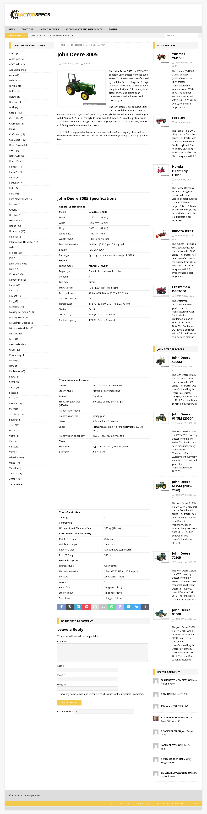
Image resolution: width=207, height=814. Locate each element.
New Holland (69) (18, 344)
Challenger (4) (16, 123)
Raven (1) (14, 360)
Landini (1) (14, 285)
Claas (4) (13, 128)
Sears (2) (13, 398)
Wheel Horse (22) (18, 457)
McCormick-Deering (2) (21, 322)
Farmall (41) (15, 166)
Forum (117, 29)
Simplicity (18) (16, 414)
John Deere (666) (18, 263)
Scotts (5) (14, 392)
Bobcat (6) (14, 91)
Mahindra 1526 (181, 705)
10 (176, 66)
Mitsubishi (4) (16, 333)
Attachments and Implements (86, 29)
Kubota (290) (16, 274)
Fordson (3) (15, 204)
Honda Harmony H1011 (180, 170)
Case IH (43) (15, 112)
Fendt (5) (14, 177)
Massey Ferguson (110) (21, 312)
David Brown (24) (18, 145)
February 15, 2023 (183, 423)
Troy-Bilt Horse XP (170, 721)
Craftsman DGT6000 (181, 289)
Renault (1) (15, 365)
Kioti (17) (14, 269)
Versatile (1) (15, 446)
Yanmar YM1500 (178, 56)
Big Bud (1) (15, 85)
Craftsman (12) (17, 134)
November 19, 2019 (184, 122)
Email (60, 675)
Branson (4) (15, 102)
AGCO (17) (14, 53)
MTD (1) (13, 339)
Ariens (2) (14, 75)
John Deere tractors (170, 349)
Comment (62, 641)
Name (60, 665)
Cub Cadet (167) (17, 139)
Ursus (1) (14, 430)
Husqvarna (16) (17, 231)
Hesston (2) (15, 215)
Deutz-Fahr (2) (16, 161)
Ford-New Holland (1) (20, 199)
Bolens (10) (15, 96)
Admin (87, 63)
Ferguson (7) (15, 182)
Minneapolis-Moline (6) (21, 328)
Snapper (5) (15, 419)
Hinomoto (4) (16, 220)
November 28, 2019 (184, 235)
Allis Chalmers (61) (18, 69)
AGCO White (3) (17, 64)
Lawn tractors (50, 29)
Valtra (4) (14, 435)
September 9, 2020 (184, 62)
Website (61, 684)
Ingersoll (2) (15, 236)
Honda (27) (15, 225)
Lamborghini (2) (17, 279)
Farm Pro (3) (15, 172)
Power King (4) (17, 355)
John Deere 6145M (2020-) (182, 416)
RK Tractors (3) (17, 371)
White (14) (14, 462)
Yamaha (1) (15, 468)
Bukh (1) (13, 107)
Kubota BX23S (183, 231)
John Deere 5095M (181, 360)
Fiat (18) (13, 188)
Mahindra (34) (16, 306)
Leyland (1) (15, 296)
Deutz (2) (14, 150)
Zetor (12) (14, 479)
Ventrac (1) (15, 441)
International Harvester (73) (23, 242)
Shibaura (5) (15, 403)
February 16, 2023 (183, 366)
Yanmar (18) (15, 473)
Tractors (28, 29)
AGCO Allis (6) (16, 58)
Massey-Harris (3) (18, 317)
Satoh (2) (14, 387)
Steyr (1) (13, 409)
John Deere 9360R (181, 612)
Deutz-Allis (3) (16, 155)
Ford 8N (178, 118)
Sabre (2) (14, 376)
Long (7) (13, 301)
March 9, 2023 (181, 295)
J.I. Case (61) (15, 252)
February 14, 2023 (183, 562)
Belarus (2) (15, 80)
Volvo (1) (13, 452)
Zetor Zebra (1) (17, 484)
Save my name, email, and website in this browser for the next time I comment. (102, 694)
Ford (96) (14, 193)
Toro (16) (14, 425)
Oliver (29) (14, 349)
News (11, 29)
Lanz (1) (13, 290)
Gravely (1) (14, 209)
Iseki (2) (13, 247)
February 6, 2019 (183, 179)
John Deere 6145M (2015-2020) (182, 486)
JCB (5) (12, 258)
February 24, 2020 (70, 63)
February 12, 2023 (183, 618)
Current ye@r (65, 711)
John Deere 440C (180, 693)
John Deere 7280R (181, 555)
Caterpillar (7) (16, 118)
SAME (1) (14, 382)
